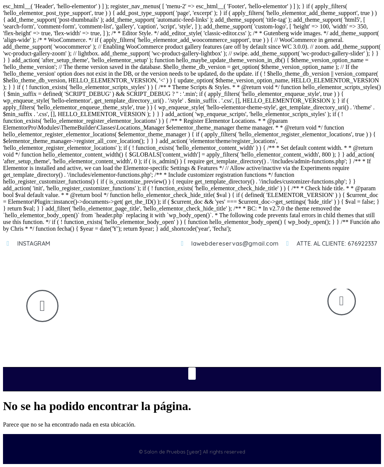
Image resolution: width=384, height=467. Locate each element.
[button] (191, 373)
